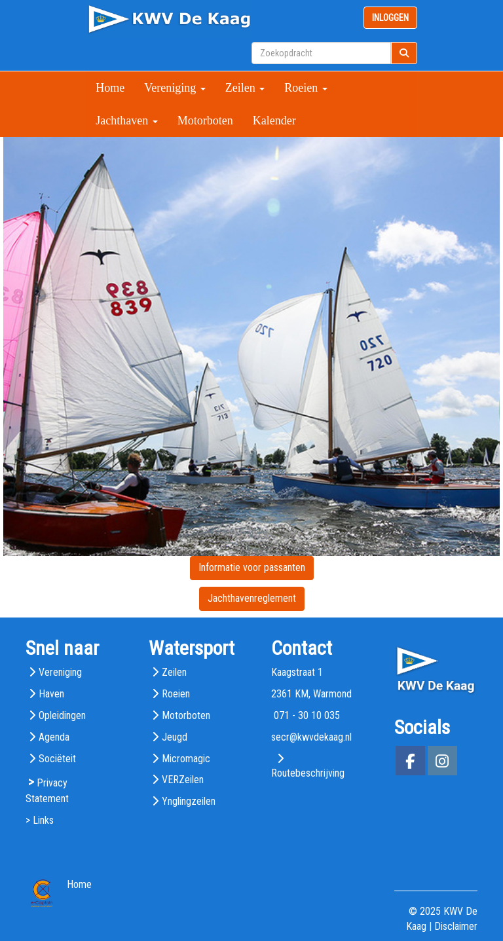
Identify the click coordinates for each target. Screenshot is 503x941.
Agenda (54, 737)
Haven (51, 694)
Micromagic (186, 758)
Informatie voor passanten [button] (251, 567)
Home (110, 87)
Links (43, 820)
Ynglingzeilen (188, 801)
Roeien (305, 87)
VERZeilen (183, 779)
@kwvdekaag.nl (311, 737)
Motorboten (205, 120)
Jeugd (174, 737)
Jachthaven (126, 120)
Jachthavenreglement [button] (252, 598)
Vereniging (174, 87)
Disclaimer (455, 926)
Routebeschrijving (308, 773)
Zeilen (245, 87)
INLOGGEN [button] (390, 17)
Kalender (274, 120)
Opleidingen (62, 715)
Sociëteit (57, 758)
